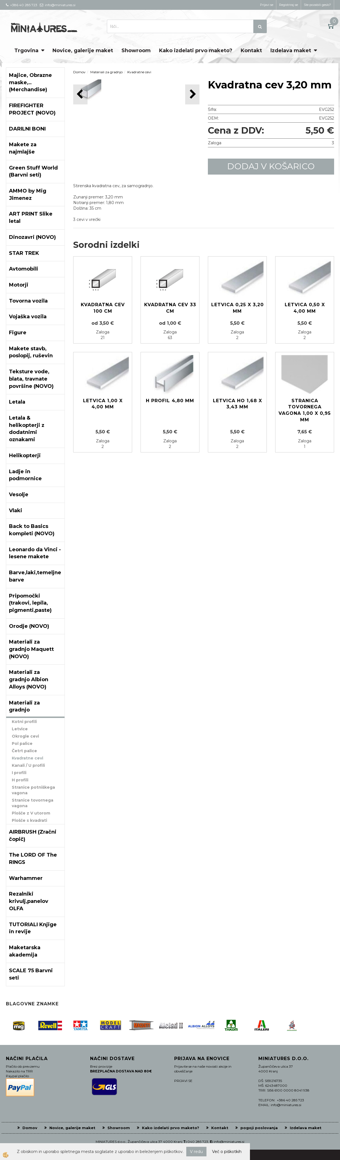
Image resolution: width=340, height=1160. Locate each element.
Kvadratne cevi (27, 758)
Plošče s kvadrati (29, 820)
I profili (19, 772)
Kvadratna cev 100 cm (103, 308)
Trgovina (26, 50)
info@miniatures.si (229, 1142)
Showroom (136, 50)
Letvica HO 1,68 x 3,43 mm (237, 404)
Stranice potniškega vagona (33, 790)
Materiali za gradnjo (106, 72)
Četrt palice (24, 750)
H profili (20, 780)
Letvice (20, 728)
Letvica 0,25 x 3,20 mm (237, 308)
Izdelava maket (290, 50)
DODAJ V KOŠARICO (271, 166)
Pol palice (22, 743)
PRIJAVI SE (183, 1081)
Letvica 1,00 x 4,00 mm (103, 404)
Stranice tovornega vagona (32, 803)
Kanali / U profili (28, 765)
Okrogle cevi (25, 736)
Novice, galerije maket (82, 50)
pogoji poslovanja (259, 1127)
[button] (192, 94)
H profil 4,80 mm (170, 400)
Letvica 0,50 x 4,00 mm (305, 308)
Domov (79, 72)
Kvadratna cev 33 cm (170, 308)
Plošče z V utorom (31, 813)
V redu (196, 1151)
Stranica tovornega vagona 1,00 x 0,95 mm (305, 410)
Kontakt (251, 50)
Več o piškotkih (227, 1151)
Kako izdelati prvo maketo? (195, 50)
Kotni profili (24, 721)
